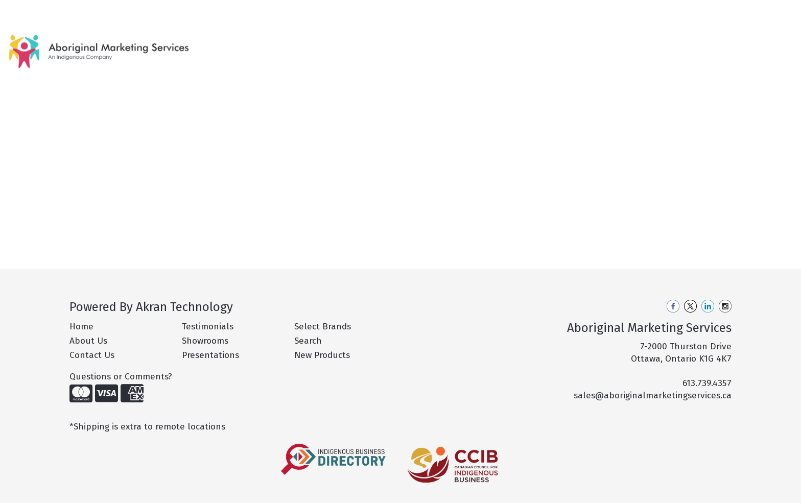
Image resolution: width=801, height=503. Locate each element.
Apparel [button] (416, 44)
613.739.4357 (707, 383)
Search (661, 11)
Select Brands (322, 326)
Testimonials (207, 326)
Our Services (91, 11)
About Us (88, 341)
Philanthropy (185, 11)
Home (21, 11)
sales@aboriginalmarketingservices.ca (653, 395)
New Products (303, 44)
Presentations (210, 355)
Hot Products (365, 44)
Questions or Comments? (120, 376)
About (50, 11)
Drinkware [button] (506, 44)
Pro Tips (138, 11)
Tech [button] (671, 44)
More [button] (708, 44)
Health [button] (590, 44)
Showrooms (205, 341)
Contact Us (238, 11)
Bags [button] (459, 44)
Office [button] (633, 44)
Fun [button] (551, 44)
